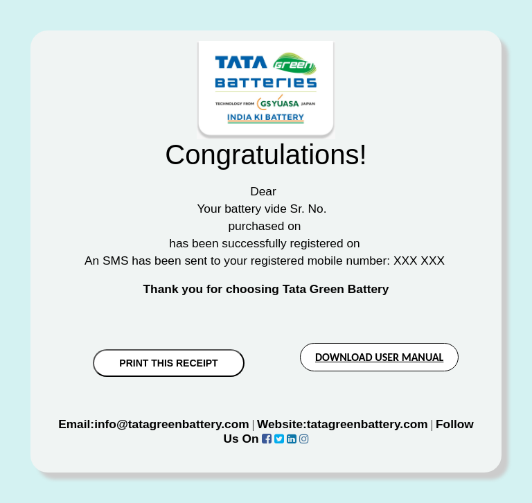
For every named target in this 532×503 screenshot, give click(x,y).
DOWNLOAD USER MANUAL (379, 357)
